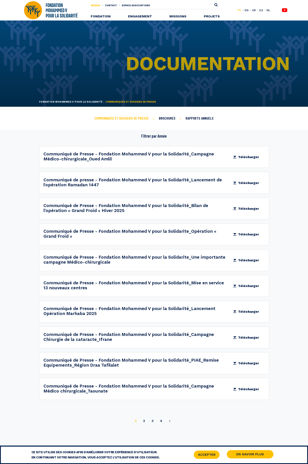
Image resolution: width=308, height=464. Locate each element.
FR (239, 10)
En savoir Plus (250, 455)
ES (261, 10)
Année (162, 135)
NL (268, 10)
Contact (111, 5)
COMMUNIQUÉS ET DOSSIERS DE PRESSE (121, 118)
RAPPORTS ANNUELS (200, 118)
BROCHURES (167, 118)
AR (254, 10)
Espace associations (136, 5)
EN (247, 10)
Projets (212, 16)
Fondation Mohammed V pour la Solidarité (71, 102)
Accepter (206, 455)
